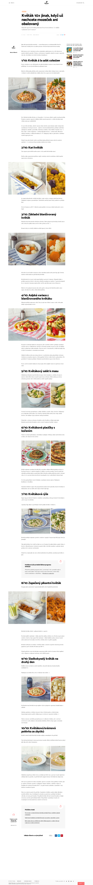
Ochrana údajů (27, 881)
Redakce (19, 881)
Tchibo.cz (36, 881)
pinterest (64, 35)
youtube (71, 881)
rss (73, 881)
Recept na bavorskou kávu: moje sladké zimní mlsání (78, 88)
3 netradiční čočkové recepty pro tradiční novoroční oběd (78, 81)
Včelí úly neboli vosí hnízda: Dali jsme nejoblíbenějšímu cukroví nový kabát (78, 95)
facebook (61, 35)
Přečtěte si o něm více (48, 605)
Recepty (24, 11)
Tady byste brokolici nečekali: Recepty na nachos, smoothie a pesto (42, 849)
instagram (69, 881)
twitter (63, 35)
